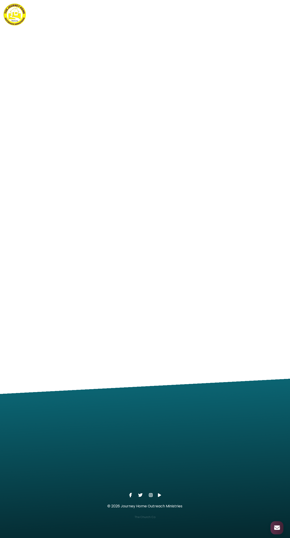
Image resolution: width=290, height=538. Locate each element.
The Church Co (145, 517)
